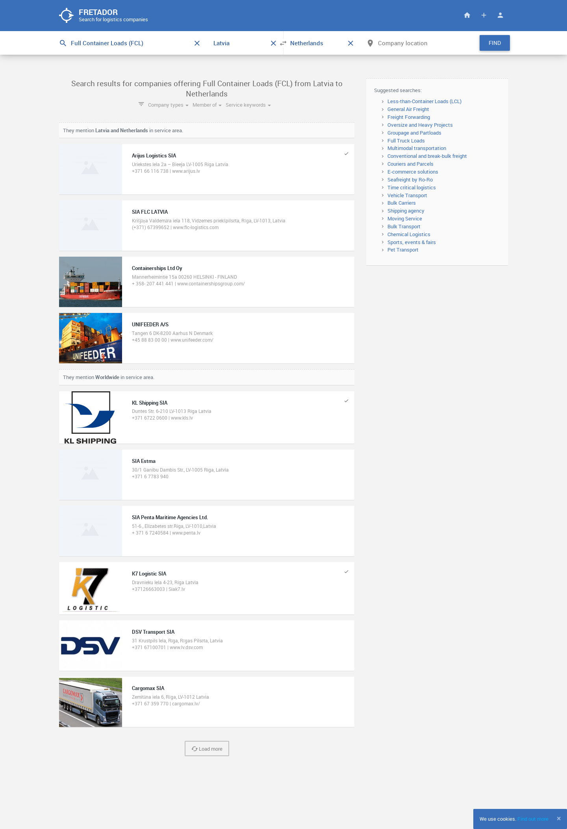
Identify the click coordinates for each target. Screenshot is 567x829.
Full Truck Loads (406, 140)
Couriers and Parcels (410, 164)
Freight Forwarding (408, 117)
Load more (206, 749)
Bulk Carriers (401, 203)
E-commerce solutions (412, 172)
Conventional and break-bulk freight (427, 156)
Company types (168, 105)
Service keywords (248, 105)
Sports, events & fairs (411, 242)
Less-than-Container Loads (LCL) (424, 101)
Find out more (532, 818)
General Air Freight (408, 109)
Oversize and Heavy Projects (420, 125)
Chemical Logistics (408, 234)
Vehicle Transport (407, 195)
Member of (207, 105)
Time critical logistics (411, 187)
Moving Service (404, 218)
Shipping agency (405, 211)
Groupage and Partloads (414, 133)
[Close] (559, 818)
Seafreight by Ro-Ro (410, 179)
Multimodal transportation (416, 148)
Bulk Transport (404, 226)
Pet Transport (403, 250)
